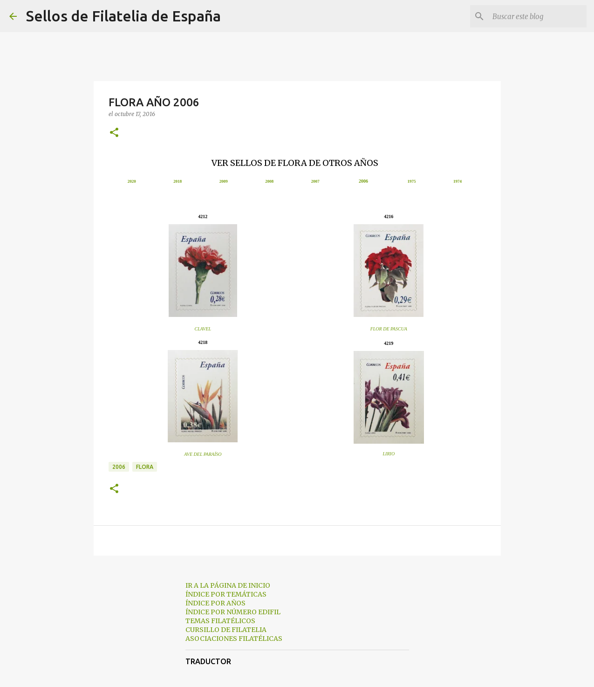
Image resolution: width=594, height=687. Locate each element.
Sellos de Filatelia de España (123, 15)
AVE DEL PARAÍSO (202, 454)
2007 (315, 181)
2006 (363, 181)
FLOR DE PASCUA (388, 328)
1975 (411, 181)
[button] (114, 133)
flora (144, 467)
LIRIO (389, 453)
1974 (457, 181)
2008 (269, 181)
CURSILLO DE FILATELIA (225, 629)
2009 (223, 181)
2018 (177, 181)
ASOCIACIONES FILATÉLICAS (233, 638)
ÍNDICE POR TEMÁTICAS (225, 594)
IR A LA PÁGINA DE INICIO (227, 585)
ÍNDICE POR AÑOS (215, 603)
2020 (132, 181)
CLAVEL (203, 328)
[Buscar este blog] (538, 16)
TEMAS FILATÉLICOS (220, 621)
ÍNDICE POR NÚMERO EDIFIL (232, 612)
